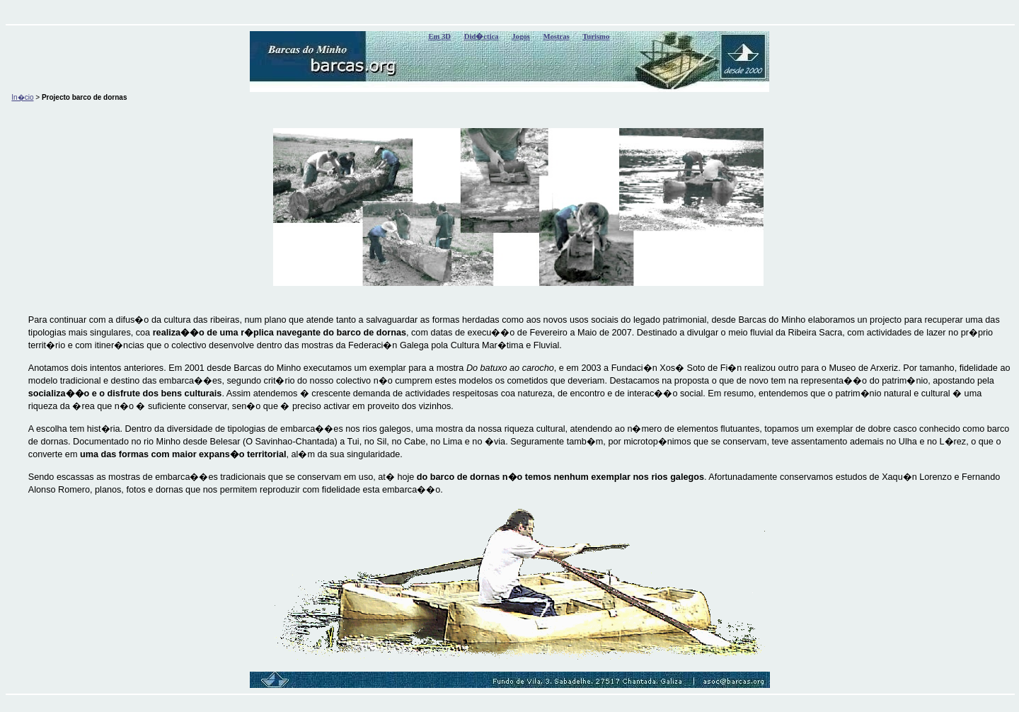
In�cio (22, 97)
